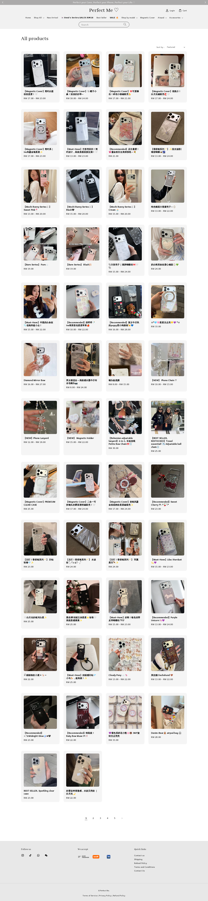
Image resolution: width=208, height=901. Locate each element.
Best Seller (102, 17)
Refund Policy (140, 863)
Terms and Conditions (144, 867)
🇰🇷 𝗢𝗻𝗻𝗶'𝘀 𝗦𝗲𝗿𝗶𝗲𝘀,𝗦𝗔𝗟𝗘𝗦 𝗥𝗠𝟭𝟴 (77, 17)
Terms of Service (90, 895)
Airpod (161, 17)
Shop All (38, 17)
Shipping (138, 859)
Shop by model (128, 17)
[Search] (125, 24)
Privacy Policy (105, 895)
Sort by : (160, 47)
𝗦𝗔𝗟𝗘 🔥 (114, 17)
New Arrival (52, 17)
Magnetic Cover (147, 17)
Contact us (139, 855)
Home (28, 17)
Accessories (175, 17)
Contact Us (139, 870)
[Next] (122, 818)
